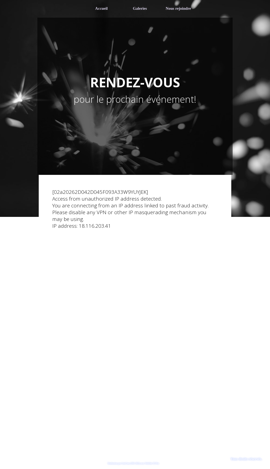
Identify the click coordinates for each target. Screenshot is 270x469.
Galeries (140, 8)
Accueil (101, 8)
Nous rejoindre (178, 8)
